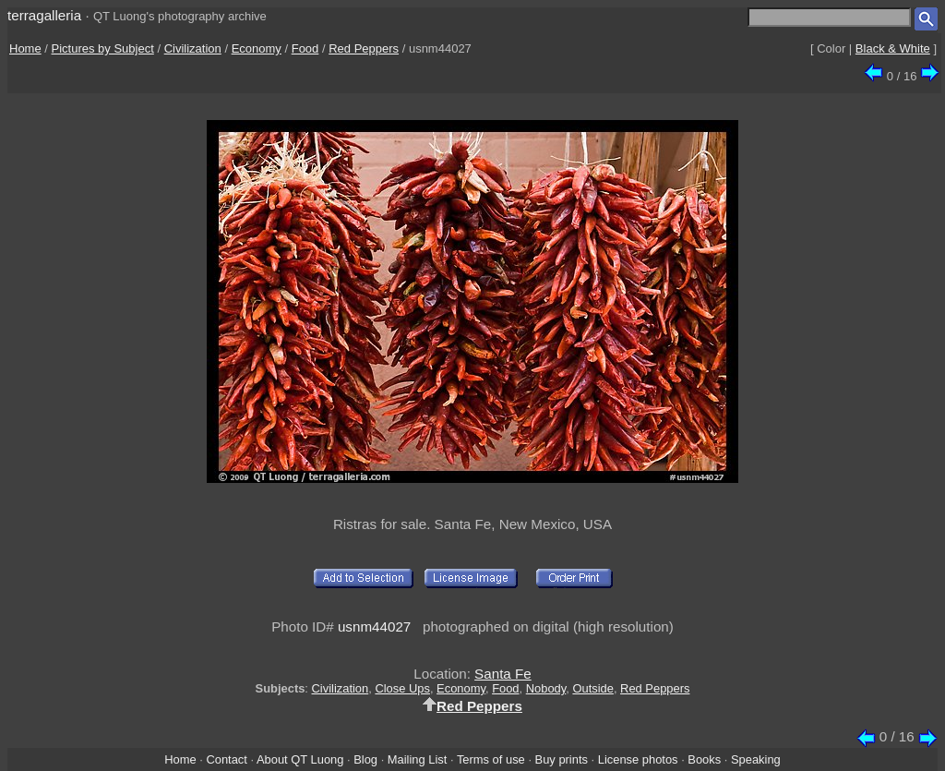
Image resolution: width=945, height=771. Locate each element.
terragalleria (44, 15)
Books (704, 759)
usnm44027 (374, 626)
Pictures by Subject (103, 48)
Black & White (892, 48)
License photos (638, 759)
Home (25, 48)
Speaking (756, 759)
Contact (226, 759)
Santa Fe (503, 673)
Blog (365, 759)
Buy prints (561, 759)
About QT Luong (300, 759)
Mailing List (418, 759)
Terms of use (491, 759)
